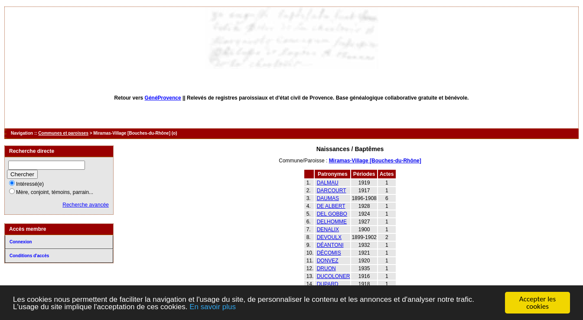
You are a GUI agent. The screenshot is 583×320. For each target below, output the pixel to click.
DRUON (326, 268)
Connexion (21, 241)
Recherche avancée (85, 205)
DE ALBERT (331, 206)
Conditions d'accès (29, 255)
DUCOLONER (333, 276)
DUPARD (328, 284)
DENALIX (328, 229)
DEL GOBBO (332, 214)
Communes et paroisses (63, 133)
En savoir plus (212, 307)
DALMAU (328, 183)
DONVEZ (328, 261)
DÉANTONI (330, 245)
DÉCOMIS (329, 253)
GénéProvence (163, 98)
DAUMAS (328, 198)
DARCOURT (331, 190)
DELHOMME (332, 222)
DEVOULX (329, 237)
